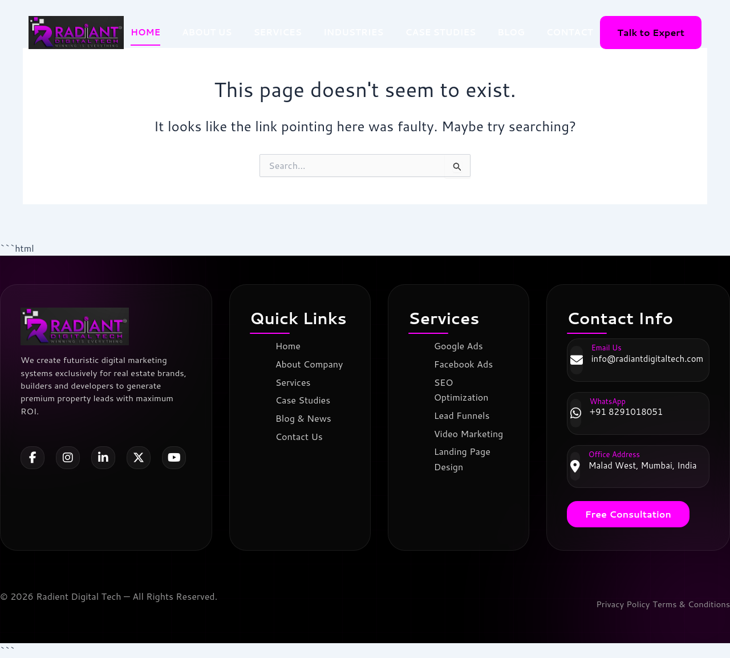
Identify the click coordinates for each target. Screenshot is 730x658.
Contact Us (301, 435)
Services (295, 381)
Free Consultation (628, 513)
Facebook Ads (465, 363)
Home (289, 345)
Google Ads (460, 345)
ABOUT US (207, 32)
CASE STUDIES (440, 32)
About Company (311, 363)
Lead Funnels (464, 414)
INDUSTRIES (353, 32)
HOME (145, 32)
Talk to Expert (650, 32)
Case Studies (304, 399)
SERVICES (277, 32)
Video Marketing (470, 432)
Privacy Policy (614, 604)
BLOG (511, 32)
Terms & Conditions (688, 604)
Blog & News (305, 417)
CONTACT (569, 32)
